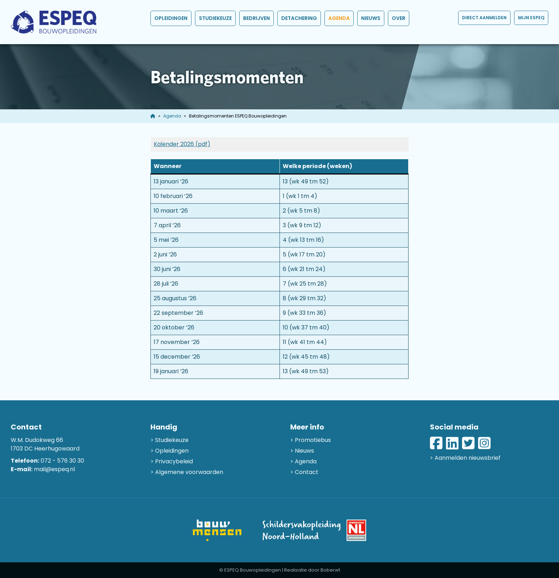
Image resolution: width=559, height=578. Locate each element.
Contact (306, 472)
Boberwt (330, 570)
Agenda (339, 18)
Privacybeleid (174, 461)
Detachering (299, 18)
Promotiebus (313, 440)
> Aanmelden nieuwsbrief (465, 458)
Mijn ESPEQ (531, 18)
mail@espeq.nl (54, 469)
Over (398, 18)
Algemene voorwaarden (189, 472)
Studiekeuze (215, 18)
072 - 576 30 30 (62, 461)
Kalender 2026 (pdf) (182, 144)
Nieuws (370, 18)
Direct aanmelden (484, 18)
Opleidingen (171, 18)
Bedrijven (256, 18)
